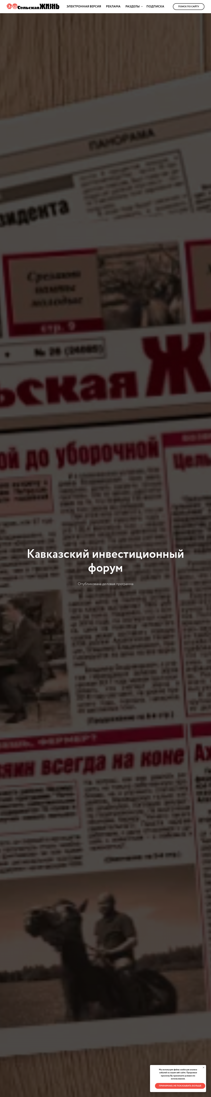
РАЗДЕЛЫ (132, 6)
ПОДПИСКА (155, 6)
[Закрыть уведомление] (203, 1067)
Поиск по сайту (188, 6)
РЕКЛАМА (113, 6)
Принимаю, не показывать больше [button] (180, 1086)
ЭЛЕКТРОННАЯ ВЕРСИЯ (84, 6)
